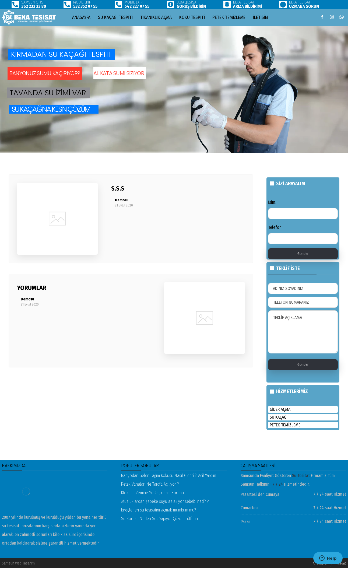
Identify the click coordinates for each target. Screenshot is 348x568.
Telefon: (275, 227)
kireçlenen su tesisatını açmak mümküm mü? (158, 510)
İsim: (272, 202)
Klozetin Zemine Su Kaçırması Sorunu (152, 492)
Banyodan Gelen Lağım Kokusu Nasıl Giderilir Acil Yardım (168, 475)
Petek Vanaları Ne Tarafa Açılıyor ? (150, 484)
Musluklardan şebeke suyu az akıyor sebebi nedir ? (165, 501)
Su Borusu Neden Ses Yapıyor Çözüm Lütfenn (159, 518)
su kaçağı (278, 417)
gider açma (280, 409)
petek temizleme (285, 424)
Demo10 (121, 200)
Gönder (303, 253)
